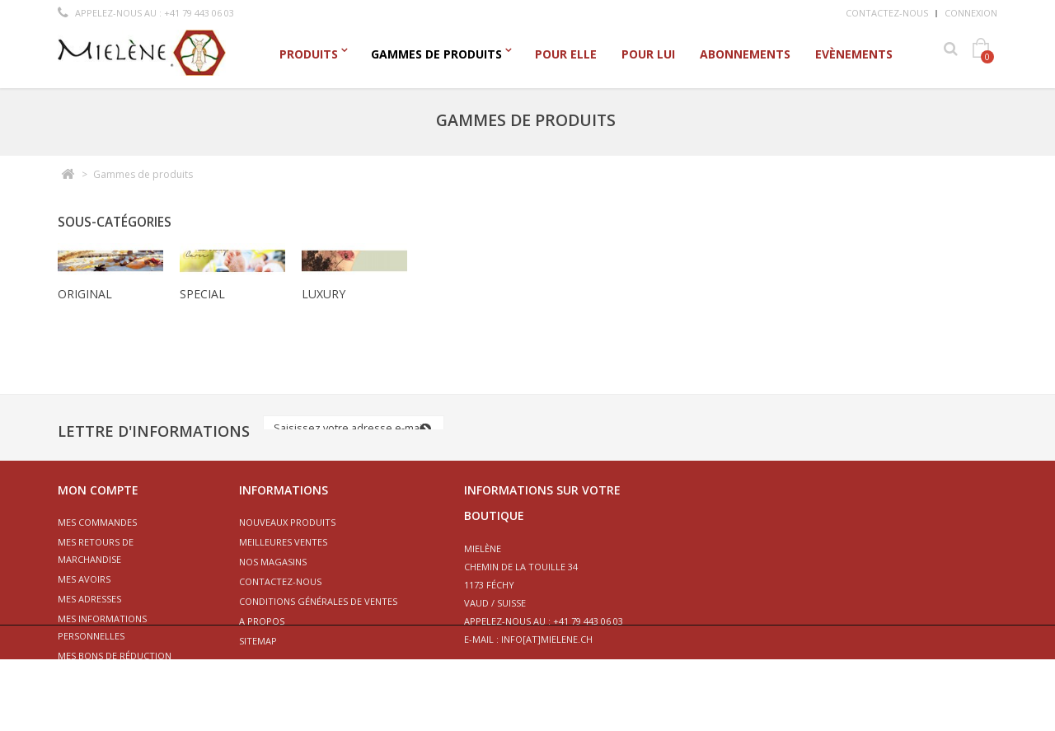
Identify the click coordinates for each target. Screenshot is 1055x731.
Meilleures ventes (283, 542)
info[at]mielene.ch (547, 639)
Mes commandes (97, 522)
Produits (308, 54)
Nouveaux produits (287, 522)
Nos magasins (273, 561)
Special (202, 294)
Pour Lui (648, 54)
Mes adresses (89, 599)
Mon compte (98, 490)
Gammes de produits (436, 54)
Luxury (323, 294)
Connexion (971, 13)
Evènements (854, 54)
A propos (261, 621)
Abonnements (745, 54)
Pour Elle (566, 54)
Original (85, 294)
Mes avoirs (84, 579)
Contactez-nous (887, 13)
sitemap (258, 641)
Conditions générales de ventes (318, 601)
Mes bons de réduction (114, 655)
